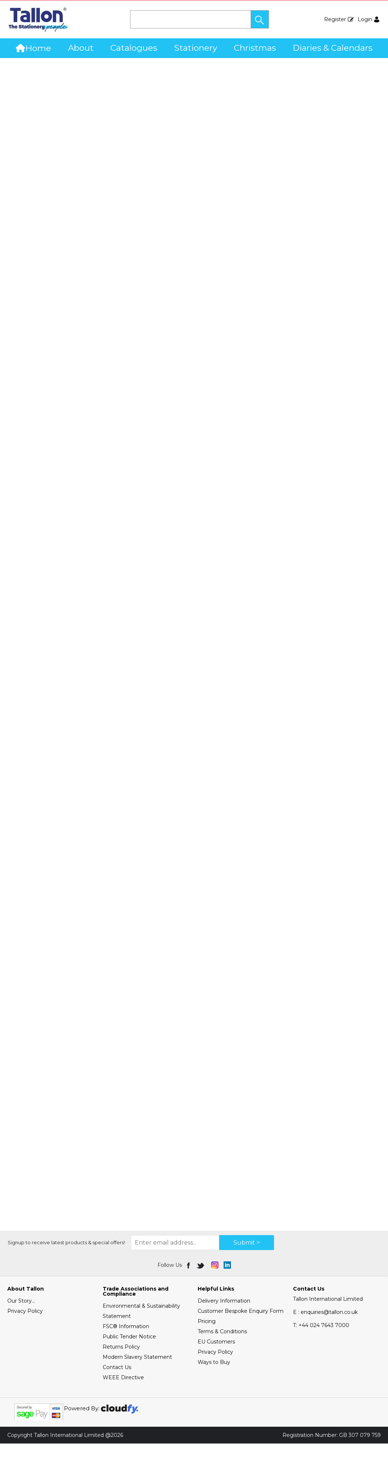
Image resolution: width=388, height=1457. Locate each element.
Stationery (195, 48)
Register (335, 19)
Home (33, 48)
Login (365, 19)
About (81, 48)
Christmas (255, 48)
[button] (260, 19)
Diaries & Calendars (332, 48)
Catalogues (133, 48)
